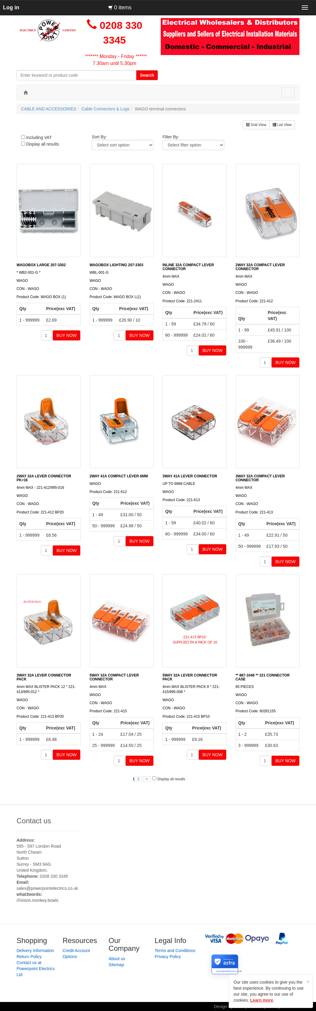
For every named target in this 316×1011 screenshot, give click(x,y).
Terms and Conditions (175, 950)
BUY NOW (67, 335)
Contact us (34, 821)
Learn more (261, 1000)
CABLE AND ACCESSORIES (48, 108)
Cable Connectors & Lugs (106, 108)
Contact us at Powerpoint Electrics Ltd (36, 968)
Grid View (256, 125)
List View (282, 125)
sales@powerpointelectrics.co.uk (47, 888)
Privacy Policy (168, 956)
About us (117, 958)
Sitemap (116, 964)
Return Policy (29, 956)
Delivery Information (35, 950)
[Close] (308, 981)
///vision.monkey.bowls (37, 900)
